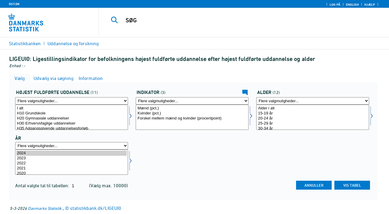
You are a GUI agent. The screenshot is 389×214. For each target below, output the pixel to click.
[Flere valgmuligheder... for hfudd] (71, 101)
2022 (71, 163)
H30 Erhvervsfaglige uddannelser (71, 123)
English (352, 4)
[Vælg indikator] (192, 117)
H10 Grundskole (71, 113)
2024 (71, 153)
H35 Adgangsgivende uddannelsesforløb (71, 128)
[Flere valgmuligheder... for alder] (312, 101)
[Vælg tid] (71, 162)
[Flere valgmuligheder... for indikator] (192, 101)
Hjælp (369, 4)
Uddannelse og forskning (73, 43)
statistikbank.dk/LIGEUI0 (95, 208)
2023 (71, 158)
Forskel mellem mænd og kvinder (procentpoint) (192, 118)
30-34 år (312, 128)
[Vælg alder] (312, 117)
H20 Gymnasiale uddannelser (71, 118)
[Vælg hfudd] (71, 117)
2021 (71, 168)
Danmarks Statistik (44, 208)
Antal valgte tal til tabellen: (42, 185)
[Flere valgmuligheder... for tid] (71, 146)
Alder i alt (312, 108)
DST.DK (14, 4)
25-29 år (312, 123)
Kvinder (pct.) (192, 113)
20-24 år (312, 118)
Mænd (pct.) (192, 108)
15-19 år (312, 113)
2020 (71, 173)
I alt (71, 108)
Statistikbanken (25, 43)
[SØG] (238, 20)
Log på (335, 4)
